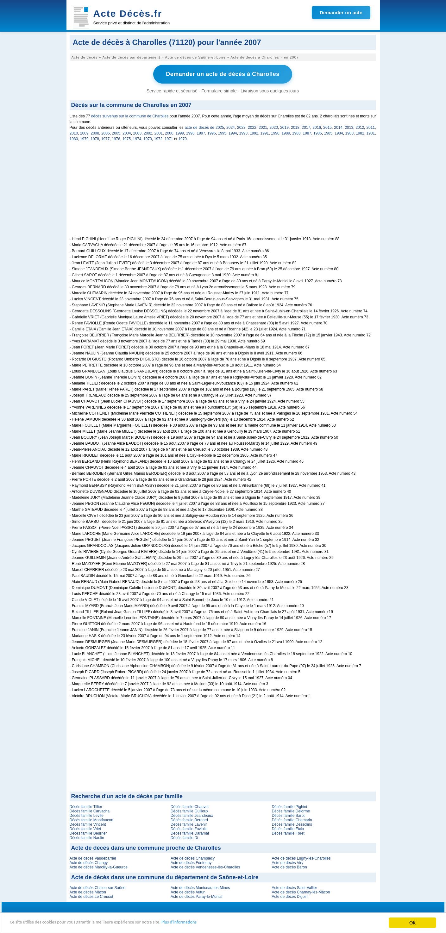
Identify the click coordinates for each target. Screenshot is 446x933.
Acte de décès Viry (287, 862)
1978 (95, 138)
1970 (182, 138)
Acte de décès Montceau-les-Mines (200, 887)
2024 (230, 127)
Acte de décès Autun (188, 891)
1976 (116, 138)
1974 (137, 138)
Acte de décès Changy (89, 862)
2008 (95, 132)
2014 (338, 127)
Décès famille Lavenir (189, 824)
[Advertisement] (223, 191)
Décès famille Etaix (288, 828)
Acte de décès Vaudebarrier (93, 857)
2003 (137, 132)
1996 (211, 132)
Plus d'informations (212, 923)
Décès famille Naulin (87, 837)
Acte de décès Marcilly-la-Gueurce (99, 866)
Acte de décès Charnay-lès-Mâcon (301, 891)
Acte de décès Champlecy (193, 857)
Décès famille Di (184, 837)
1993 (243, 132)
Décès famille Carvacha (90, 810)
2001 (158, 132)
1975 (126, 138)
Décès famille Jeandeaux (192, 815)
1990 (275, 132)
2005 (116, 132)
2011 (370, 127)
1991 (265, 132)
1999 (180, 132)
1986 (317, 132)
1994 (233, 132)
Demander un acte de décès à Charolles (223, 74)
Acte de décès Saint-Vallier (294, 887)
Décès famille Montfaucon (91, 819)
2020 (273, 127)
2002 (148, 132)
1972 (158, 138)
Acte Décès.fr (127, 13)
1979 (84, 138)
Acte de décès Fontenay (191, 862)
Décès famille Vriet (85, 828)
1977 (105, 138)
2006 (105, 132)
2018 (295, 127)
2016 (316, 127)
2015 (327, 127)
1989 (286, 132)
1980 (74, 138)
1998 (190, 132)
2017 (306, 127)
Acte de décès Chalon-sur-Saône (98, 887)
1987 (307, 132)
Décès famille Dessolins (292, 824)
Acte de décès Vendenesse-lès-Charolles (205, 866)
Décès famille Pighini (289, 806)
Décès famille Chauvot (190, 806)
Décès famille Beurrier (88, 832)
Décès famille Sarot (288, 815)
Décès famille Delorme (291, 810)
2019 (284, 127)
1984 (339, 132)
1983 (349, 132)
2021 (263, 127)
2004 (126, 132)
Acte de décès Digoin (289, 896)
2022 (252, 127)
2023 (241, 127)
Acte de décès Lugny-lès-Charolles (301, 857)
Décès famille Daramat (190, 832)
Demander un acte (341, 12)
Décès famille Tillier (86, 806)
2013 (349, 127)
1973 (147, 138)
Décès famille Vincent (88, 824)
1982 (360, 132)
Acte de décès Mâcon (88, 891)
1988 (296, 132)
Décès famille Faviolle (189, 828)
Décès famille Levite (87, 815)
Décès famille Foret (288, 832)
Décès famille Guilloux (189, 810)
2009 (84, 132)
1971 (169, 138)
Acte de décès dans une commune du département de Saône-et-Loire (165, 877)
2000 (169, 132)
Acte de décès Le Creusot (91, 896)
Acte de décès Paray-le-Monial (196, 896)
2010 (74, 132)
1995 (222, 132)
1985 (328, 132)
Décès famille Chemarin (292, 819)
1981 (371, 132)
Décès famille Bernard (189, 819)
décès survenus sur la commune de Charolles (129, 115)
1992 (254, 132)
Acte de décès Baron (289, 866)
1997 (201, 132)
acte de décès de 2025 (204, 127)
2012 (359, 127)
